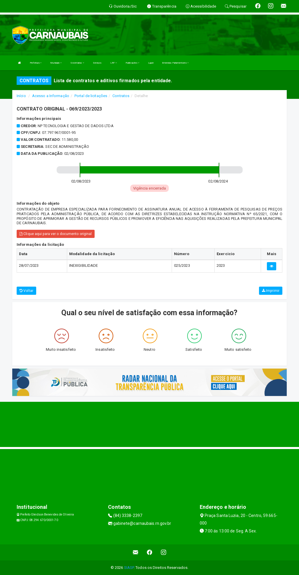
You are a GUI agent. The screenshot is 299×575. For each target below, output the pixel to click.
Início (21, 96)
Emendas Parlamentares (175, 63)
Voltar (26, 291)
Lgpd (150, 63)
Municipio (56, 63)
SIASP (129, 567)
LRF (113, 63)
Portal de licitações (90, 96)
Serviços (97, 63)
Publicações (132, 63)
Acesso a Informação (50, 96)
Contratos (120, 96)
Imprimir (270, 291)
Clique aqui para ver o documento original (56, 234)
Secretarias (77, 63)
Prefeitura (35, 63)
